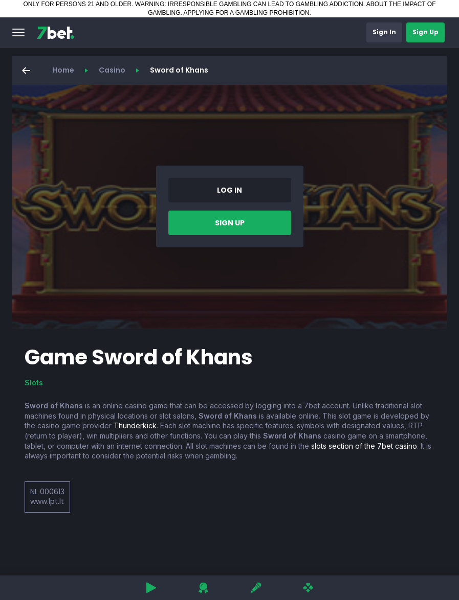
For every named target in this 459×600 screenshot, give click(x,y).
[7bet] (55, 33)
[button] (18, 33)
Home (63, 70)
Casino (112, 70)
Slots (34, 382)
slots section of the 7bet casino (364, 446)
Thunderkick (135, 425)
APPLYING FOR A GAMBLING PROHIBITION (247, 12)
